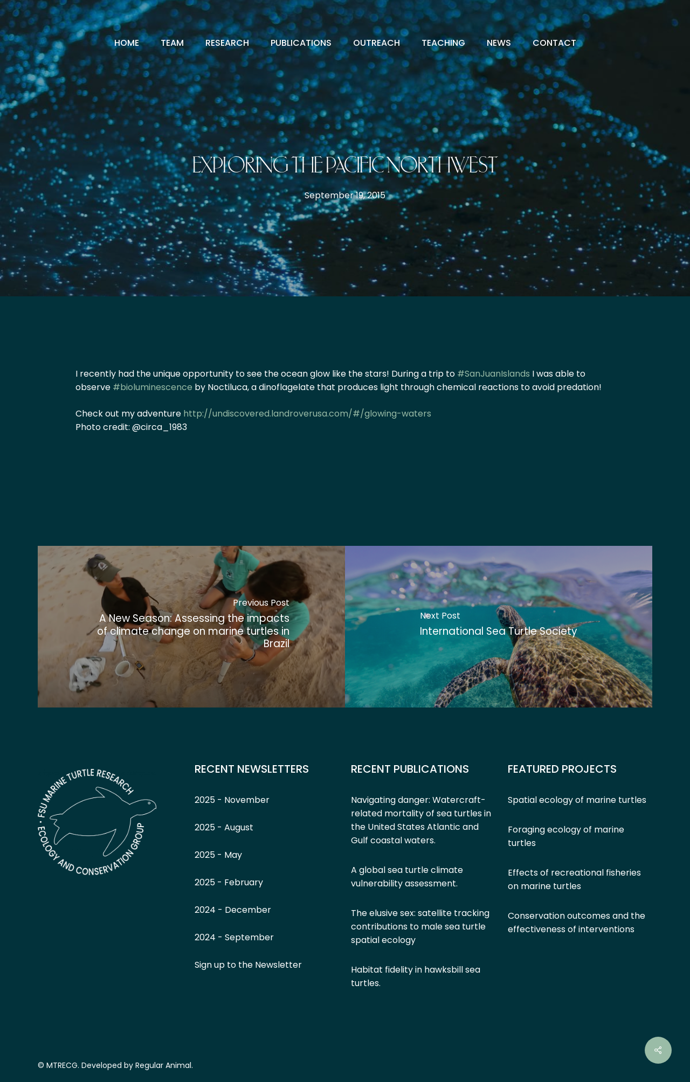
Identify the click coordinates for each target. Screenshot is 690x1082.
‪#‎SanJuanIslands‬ (493, 373)
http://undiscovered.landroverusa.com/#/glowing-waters (307, 413)
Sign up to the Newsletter (248, 965)
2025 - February (229, 882)
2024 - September (234, 937)
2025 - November (232, 800)
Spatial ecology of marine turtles (577, 800)
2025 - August (224, 827)
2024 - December (233, 910)
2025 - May (218, 855)
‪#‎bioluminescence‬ (152, 387)
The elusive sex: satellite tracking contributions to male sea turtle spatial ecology (420, 926)
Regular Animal (163, 1065)
